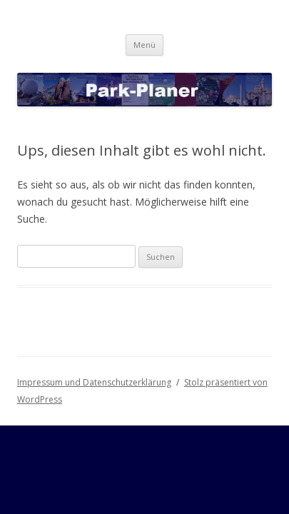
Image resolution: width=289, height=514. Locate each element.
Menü (144, 44)
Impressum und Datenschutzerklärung (94, 382)
